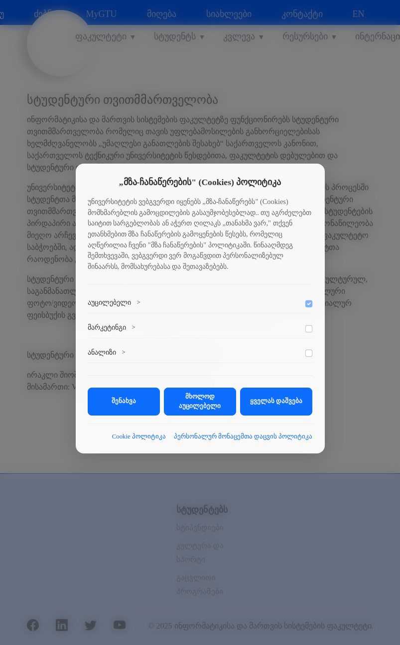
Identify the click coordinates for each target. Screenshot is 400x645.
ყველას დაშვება (276, 401)
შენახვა (124, 401)
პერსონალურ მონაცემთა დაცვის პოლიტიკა (243, 436)
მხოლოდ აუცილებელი (200, 401)
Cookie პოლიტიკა (139, 436)
